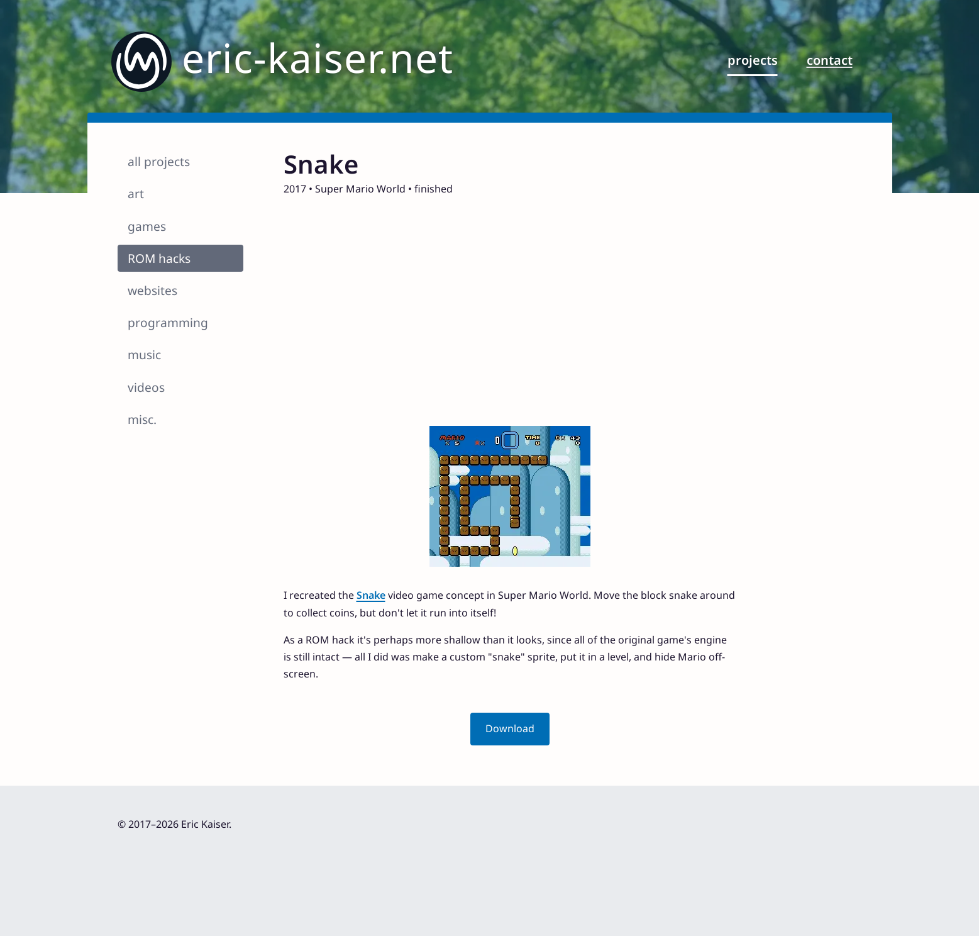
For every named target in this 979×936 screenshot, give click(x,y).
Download (509, 728)
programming (168, 322)
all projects (159, 161)
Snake (371, 595)
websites (152, 290)
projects (752, 60)
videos (146, 387)
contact (830, 60)
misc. (142, 419)
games (147, 226)
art (136, 193)
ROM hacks (159, 258)
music (144, 354)
